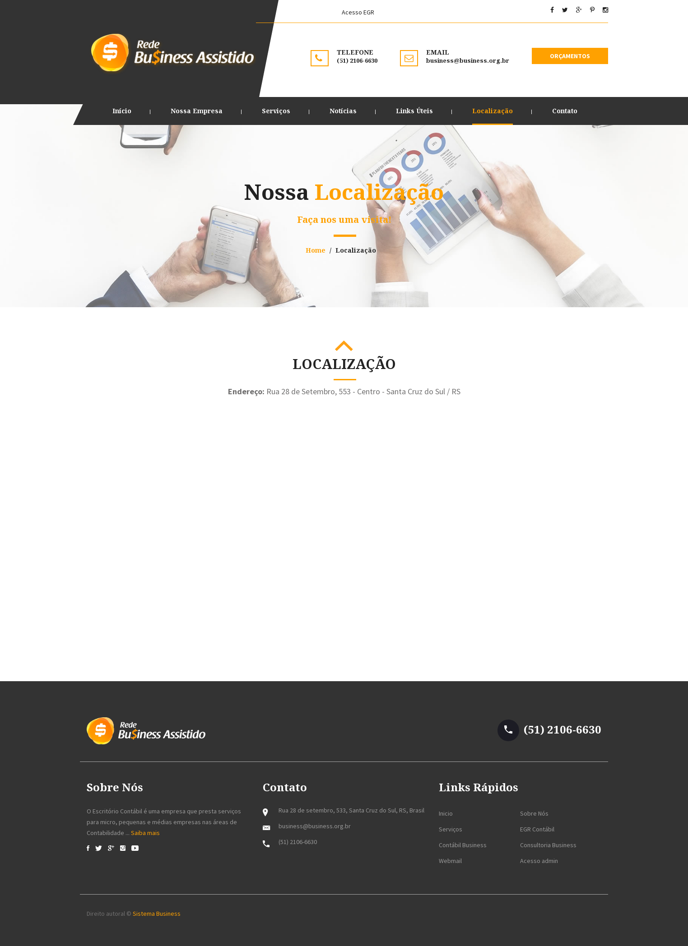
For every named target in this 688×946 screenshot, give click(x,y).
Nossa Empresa (197, 110)
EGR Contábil (537, 829)
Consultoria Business (548, 845)
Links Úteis (414, 110)
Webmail (450, 861)
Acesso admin (539, 861)
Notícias (343, 110)
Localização (492, 110)
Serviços (276, 110)
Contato (564, 110)
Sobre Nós (534, 813)
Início (121, 110)
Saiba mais (145, 833)
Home (315, 250)
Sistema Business (156, 913)
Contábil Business (463, 845)
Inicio (446, 813)
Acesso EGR (358, 12)
